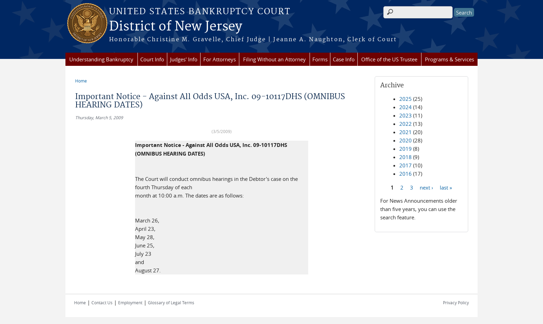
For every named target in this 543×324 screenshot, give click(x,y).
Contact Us (102, 302)
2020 (405, 140)
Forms (320, 59)
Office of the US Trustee (389, 59)
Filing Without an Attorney (274, 59)
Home (81, 81)
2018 (405, 157)
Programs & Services (449, 59)
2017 (405, 165)
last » (446, 187)
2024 (405, 107)
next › (426, 187)
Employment (130, 302)
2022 (405, 123)
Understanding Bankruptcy (101, 59)
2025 (405, 98)
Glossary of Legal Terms (171, 302)
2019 (405, 148)
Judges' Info (183, 59)
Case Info (344, 59)
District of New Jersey (175, 27)
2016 (405, 173)
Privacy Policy (456, 302)
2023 (405, 115)
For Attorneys (219, 59)
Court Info (152, 59)
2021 (405, 132)
